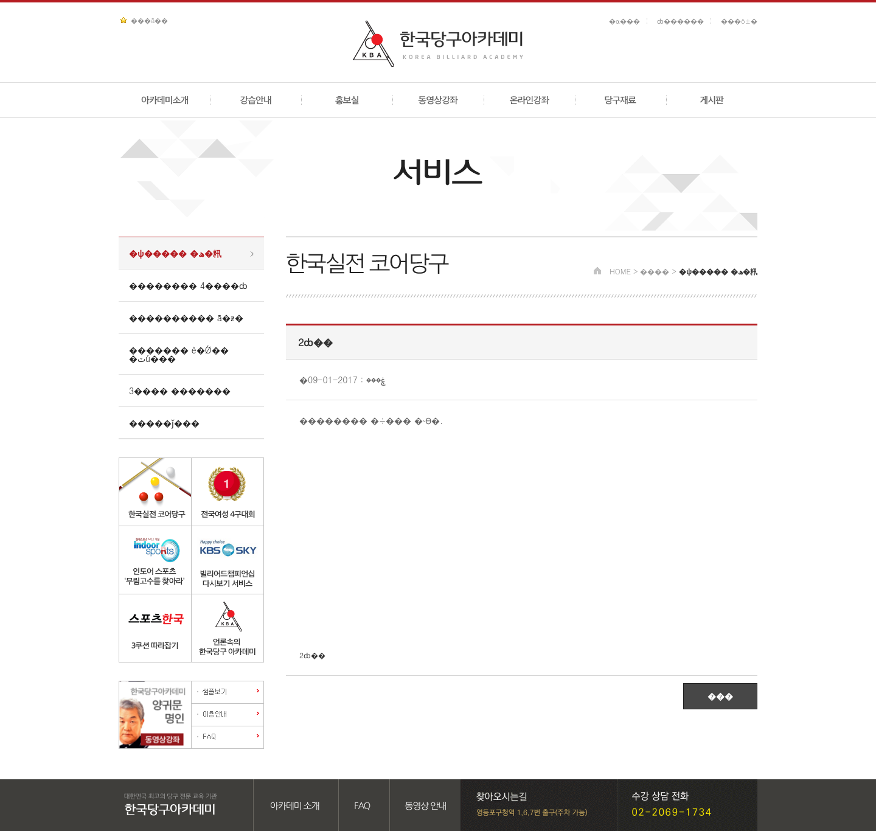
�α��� (624, 21)
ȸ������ (680, 21)
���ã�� (149, 20)
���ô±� (739, 21)
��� (720, 696)
